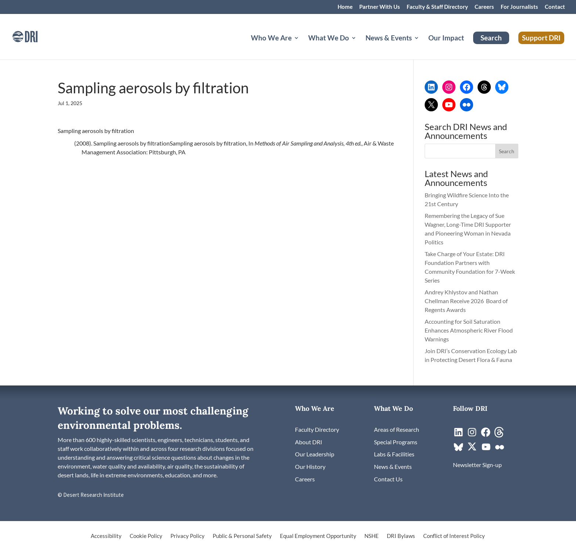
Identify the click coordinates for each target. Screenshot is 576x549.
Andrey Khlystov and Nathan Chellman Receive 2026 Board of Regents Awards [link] (466, 300)
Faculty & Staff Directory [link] (437, 7)
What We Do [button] (328, 38)
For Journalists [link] (519, 7)
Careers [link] (484, 7)
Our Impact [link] (446, 38)
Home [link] (345, 7)
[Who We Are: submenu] (302, 47)
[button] (507, 151)
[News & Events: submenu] (422, 47)
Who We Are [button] (271, 38)
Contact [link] (555, 7)
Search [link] (491, 37)
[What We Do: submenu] (359, 47)
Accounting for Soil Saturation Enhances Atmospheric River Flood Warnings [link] (469, 330)
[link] (35, 35)
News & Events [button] (389, 38)
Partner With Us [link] (379, 7)
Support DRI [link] (541, 37)
